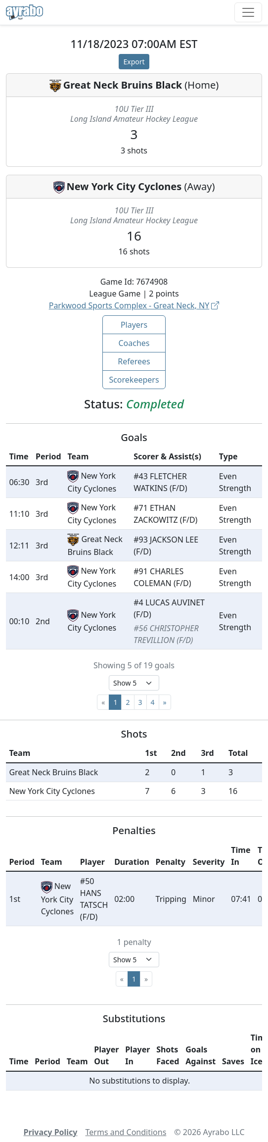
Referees (134, 361)
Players (134, 324)
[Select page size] (134, 683)
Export (133, 61)
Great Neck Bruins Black (122, 85)
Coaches (133, 343)
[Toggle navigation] (248, 12)
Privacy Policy (50, 1132)
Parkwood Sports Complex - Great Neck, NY (134, 305)
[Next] (165, 702)
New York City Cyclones (124, 186)
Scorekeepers (134, 379)
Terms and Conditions (126, 1132)
